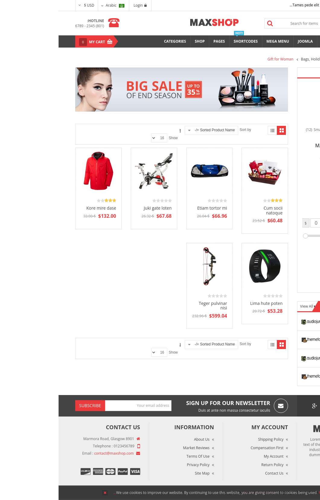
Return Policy (214, 464)
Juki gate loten (99, 208)
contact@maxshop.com (55, 453)
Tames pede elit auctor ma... (255, 5)
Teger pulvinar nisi (154, 305)
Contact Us (215, 473)
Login (81, 5)
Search (211, 23)
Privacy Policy (139, 464)
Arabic (56, 5)
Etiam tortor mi (153, 208)
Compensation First (208, 447)
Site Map (143, 473)
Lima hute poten (208, 303)
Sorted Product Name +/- (156, 130)
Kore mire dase (43, 208)
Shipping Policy (212, 439)
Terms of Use (139, 456)
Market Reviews (137, 447)
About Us (143, 439)
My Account (215, 456)
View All (248, 306)
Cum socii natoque (214, 210)
